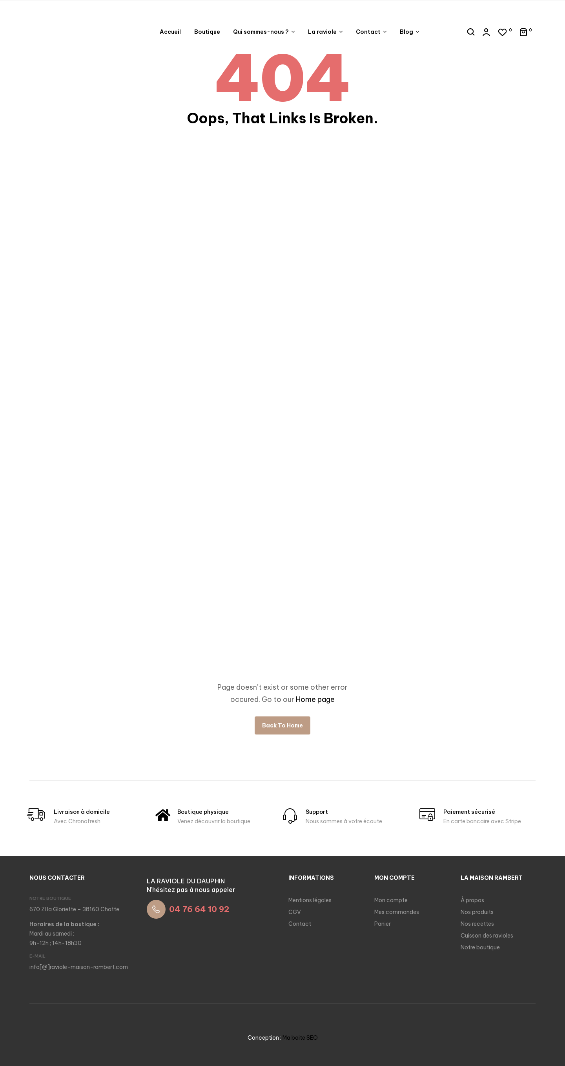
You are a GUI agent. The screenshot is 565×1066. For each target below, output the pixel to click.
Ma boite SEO (300, 1037)
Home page (315, 699)
